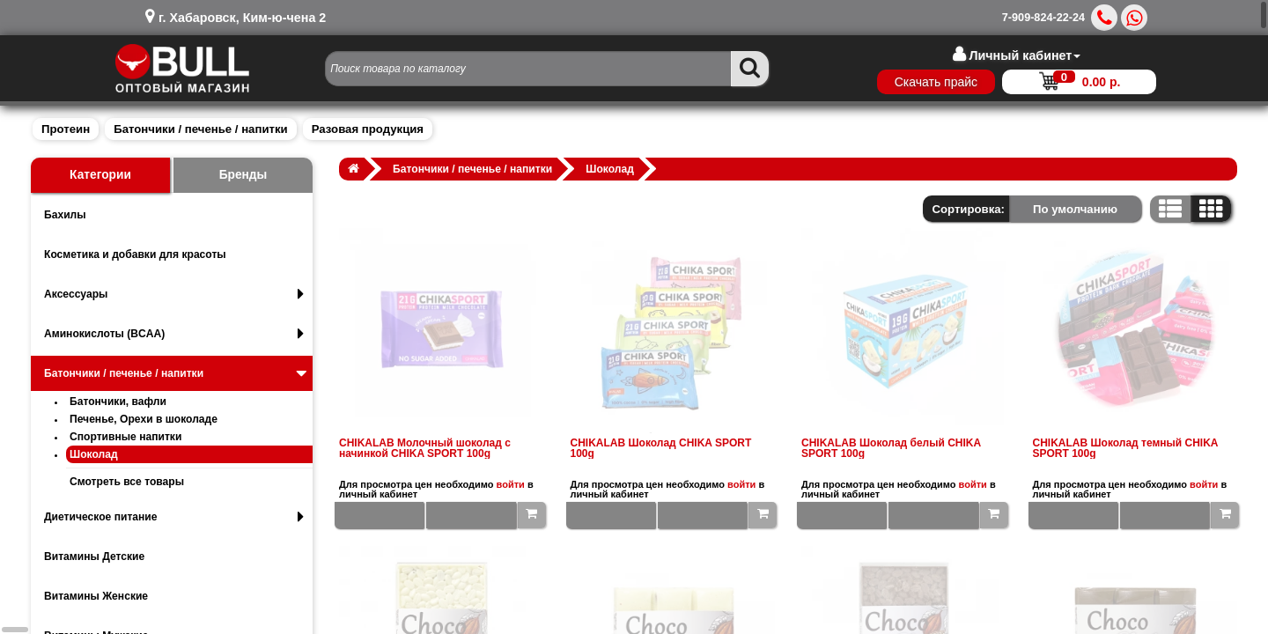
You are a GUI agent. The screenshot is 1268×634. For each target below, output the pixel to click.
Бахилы (65, 215)
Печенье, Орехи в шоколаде (143, 419)
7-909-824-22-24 (1043, 17)
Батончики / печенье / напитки (200, 129)
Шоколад (94, 454)
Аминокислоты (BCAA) (174, 334)
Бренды (243, 174)
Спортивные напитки (125, 437)
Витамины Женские (96, 596)
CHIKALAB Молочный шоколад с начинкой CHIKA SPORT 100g (425, 448)
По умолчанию (1075, 209)
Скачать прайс (936, 82)
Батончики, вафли (118, 401)
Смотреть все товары (127, 482)
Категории (100, 174)
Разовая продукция (368, 129)
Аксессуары (174, 294)
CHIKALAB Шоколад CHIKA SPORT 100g (661, 448)
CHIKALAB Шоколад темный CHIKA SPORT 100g (1126, 448)
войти (511, 484)
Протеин (65, 129)
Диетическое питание (174, 517)
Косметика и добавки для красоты (135, 254)
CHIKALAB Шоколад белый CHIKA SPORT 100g (891, 448)
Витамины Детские (94, 556)
